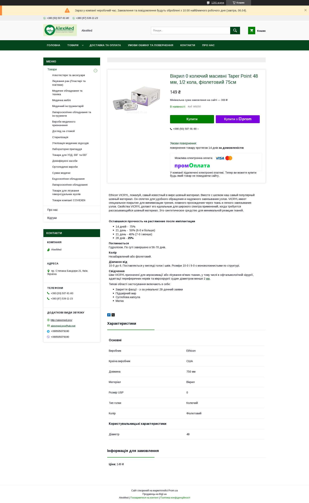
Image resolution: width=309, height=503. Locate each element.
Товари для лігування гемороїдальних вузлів (66, 192)
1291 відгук (217, 2)
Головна (53, 45)
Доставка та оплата (105, 45)
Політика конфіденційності (175, 497)
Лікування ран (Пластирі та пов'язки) (69, 83)
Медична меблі (61, 100)
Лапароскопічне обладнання (69, 184)
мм (208, 278)
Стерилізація (60, 137)
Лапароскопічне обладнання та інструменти (71, 114)
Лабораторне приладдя (67, 149)
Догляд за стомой (63, 131)
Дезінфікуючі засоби (64, 160)
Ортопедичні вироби (65, 166)
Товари (72, 45)
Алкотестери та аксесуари (68, 75)
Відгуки (52, 217)
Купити (192, 119)
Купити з (237, 119)
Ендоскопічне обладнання (68, 178)
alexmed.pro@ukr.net (63, 325)
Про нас (208, 45)
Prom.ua (173, 490)
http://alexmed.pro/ (61, 320)
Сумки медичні (61, 172)
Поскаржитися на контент (144, 497)
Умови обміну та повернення (150, 45)
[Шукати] (235, 30)
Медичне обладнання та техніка (67, 92)
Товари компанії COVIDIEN (68, 200)
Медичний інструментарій (68, 106)
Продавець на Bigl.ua (154, 494)
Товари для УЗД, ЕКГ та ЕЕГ (69, 154)
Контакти (187, 45)
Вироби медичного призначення (63, 123)
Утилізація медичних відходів (70, 143)
